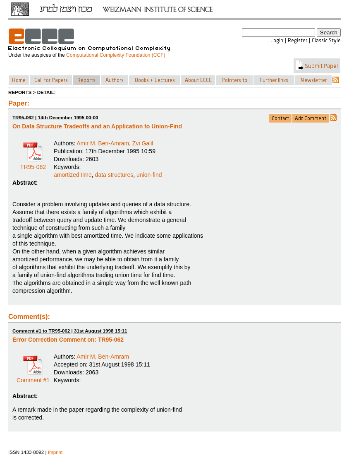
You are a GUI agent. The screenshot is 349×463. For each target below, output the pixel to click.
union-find (149, 174)
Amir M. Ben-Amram (102, 143)
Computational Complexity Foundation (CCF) (115, 55)
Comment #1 (33, 377)
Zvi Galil (142, 143)
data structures (114, 174)
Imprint (55, 452)
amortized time (73, 174)
